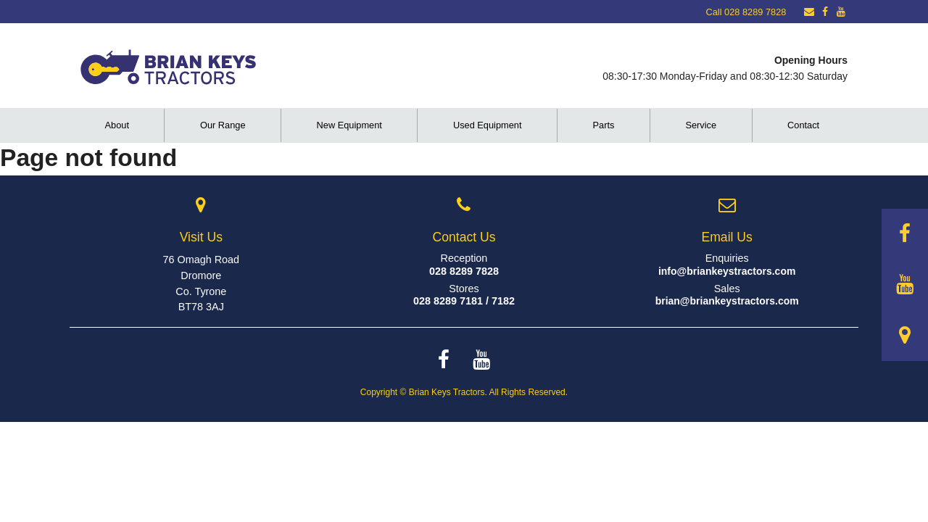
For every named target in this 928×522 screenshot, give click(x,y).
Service (700, 125)
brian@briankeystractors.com (727, 301)
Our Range (223, 125)
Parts (604, 125)
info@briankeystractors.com (727, 271)
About (117, 125)
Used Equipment (487, 125)
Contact (803, 125)
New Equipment (349, 125)
